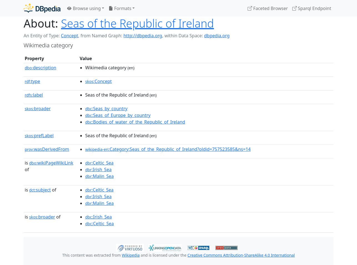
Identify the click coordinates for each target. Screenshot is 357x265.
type (32, 81)
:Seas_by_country (106, 108)
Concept (69, 36)
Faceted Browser (268, 8)
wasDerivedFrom (47, 149)
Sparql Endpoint (311, 8)
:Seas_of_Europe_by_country (117, 115)
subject (40, 190)
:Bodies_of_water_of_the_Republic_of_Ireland (135, 122)
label (34, 95)
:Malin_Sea (99, 176)
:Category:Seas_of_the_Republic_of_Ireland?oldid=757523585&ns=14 (168, 149)
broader (38, 108)
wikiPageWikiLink (51, 163)
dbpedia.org (217, 36)
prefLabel (39, 135)
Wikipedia (131, 255)
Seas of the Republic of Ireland (137, 23)
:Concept (98, 81)
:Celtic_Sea (99, 163)
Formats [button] (120, 8)
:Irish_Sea (98, 169)
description (40, 68)
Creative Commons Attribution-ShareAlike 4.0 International (241, 255)
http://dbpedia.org (143, 36)
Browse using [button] (84, 8)
